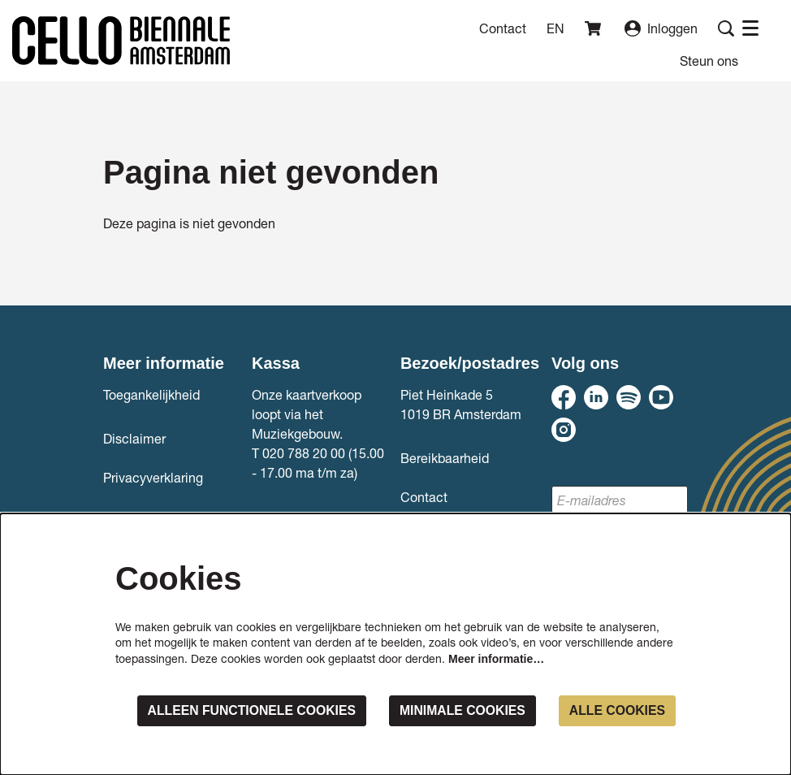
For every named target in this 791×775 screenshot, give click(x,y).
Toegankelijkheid (151, 394)
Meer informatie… (496, 658)
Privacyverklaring (153, 477)
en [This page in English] (555, 28)
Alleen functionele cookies (246, 710)
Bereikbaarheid (444, 457)
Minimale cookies (460, 710)
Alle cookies (616, 710)
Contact (502, 28)
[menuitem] (709, 60)
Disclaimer (134, 438)
